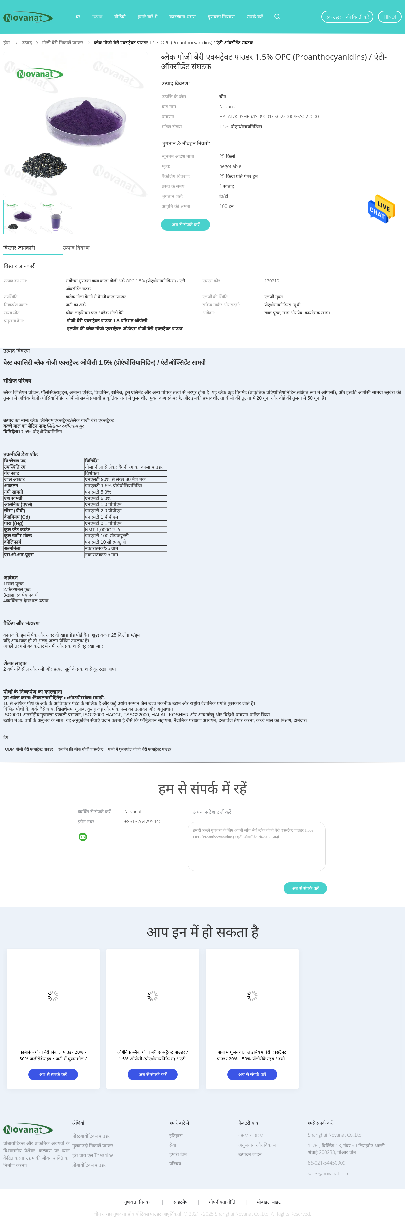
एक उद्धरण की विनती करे (347, 17)
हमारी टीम (178, 1154)
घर (78, 16)
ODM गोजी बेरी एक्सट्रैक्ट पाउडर (29, 749)
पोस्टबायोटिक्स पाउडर (91, 1136)
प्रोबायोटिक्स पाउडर (89, 1165)
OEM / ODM (250, 1135)
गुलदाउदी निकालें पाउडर (92, 1145)
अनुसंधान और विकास (257, 1145)
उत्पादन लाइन (250, 1154)
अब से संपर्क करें (186, 224)
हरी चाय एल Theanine (93, 1155)
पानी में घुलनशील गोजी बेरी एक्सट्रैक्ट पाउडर (139, 749)
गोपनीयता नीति (222, 1202)
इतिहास (175, 1135)
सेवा (172, 1145)
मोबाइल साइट (269, 1202)
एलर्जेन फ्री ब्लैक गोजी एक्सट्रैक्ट (80, 749)
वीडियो (120, 16)
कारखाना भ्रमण (182, 16)
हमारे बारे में (147, 16)
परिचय (175, 1163)
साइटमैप (180, 1202)
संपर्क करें (255, 16)
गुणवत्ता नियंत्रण (221, 16)
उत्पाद (97, 16)
